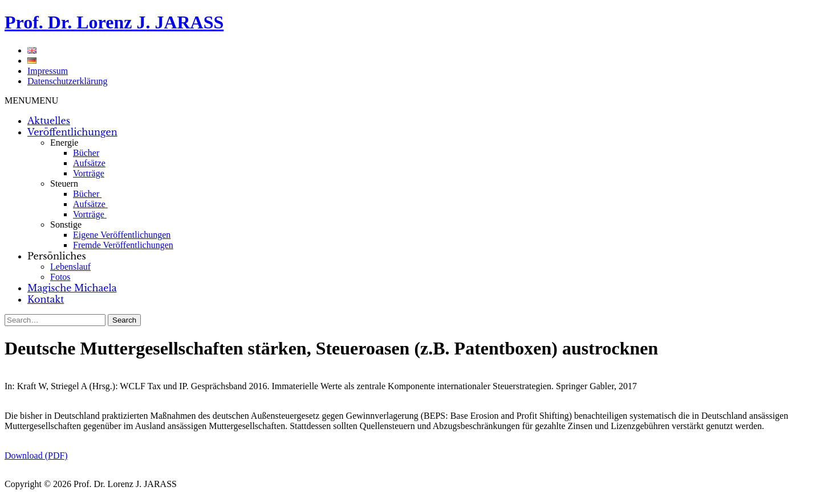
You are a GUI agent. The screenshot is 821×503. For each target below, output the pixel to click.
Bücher (86, 153)
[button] (31, 100)
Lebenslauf (70, 266)
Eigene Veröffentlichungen (121, 235)
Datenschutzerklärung (67, 81)
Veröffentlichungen (72, 132)
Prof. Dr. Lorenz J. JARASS (114, 22)
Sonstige (66, 224)
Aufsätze (89, 163)
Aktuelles (48, 120)
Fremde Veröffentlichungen (123, 245)
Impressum (47, 71)
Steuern (64, 183)
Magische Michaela (72, 288)
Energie (64, 142)
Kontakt (45, 299)
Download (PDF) (36, 455)
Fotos (60, 277)
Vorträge (88, 173)
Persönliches (56, 256)
